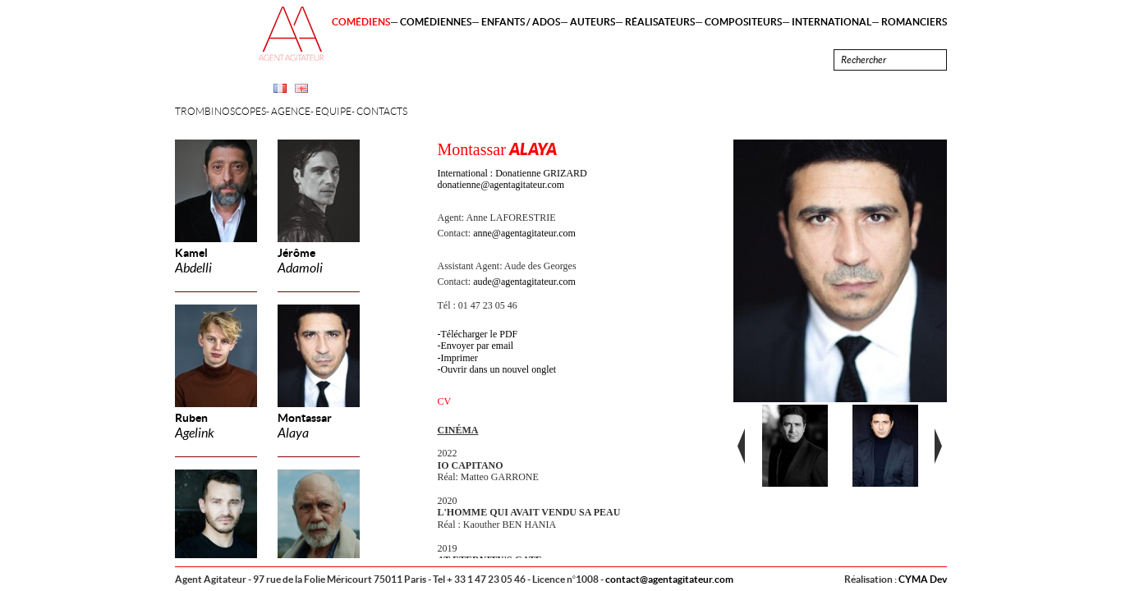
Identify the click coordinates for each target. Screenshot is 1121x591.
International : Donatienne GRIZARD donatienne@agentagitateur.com (512, 178)
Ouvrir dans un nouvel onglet (499, 369)
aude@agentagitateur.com (524, 281)
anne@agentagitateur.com (524, 233)
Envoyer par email (477, 345)
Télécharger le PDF (479, 334)
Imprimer (459, 358)
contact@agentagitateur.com (669, 579)
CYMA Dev (922, 579)
